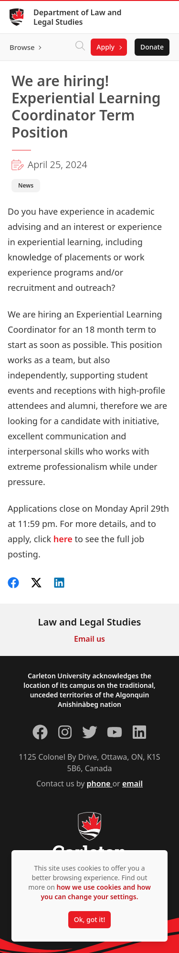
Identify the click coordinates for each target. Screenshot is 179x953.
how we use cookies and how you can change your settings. (95, 892)
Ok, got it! (89, 919)
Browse (22, 47)
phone (100, 783)
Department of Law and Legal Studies (77, 17)
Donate (152, 46)
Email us (89, 639)
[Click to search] (80, 47)
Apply (105, 46)
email (132, 783)
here (63, 539)
